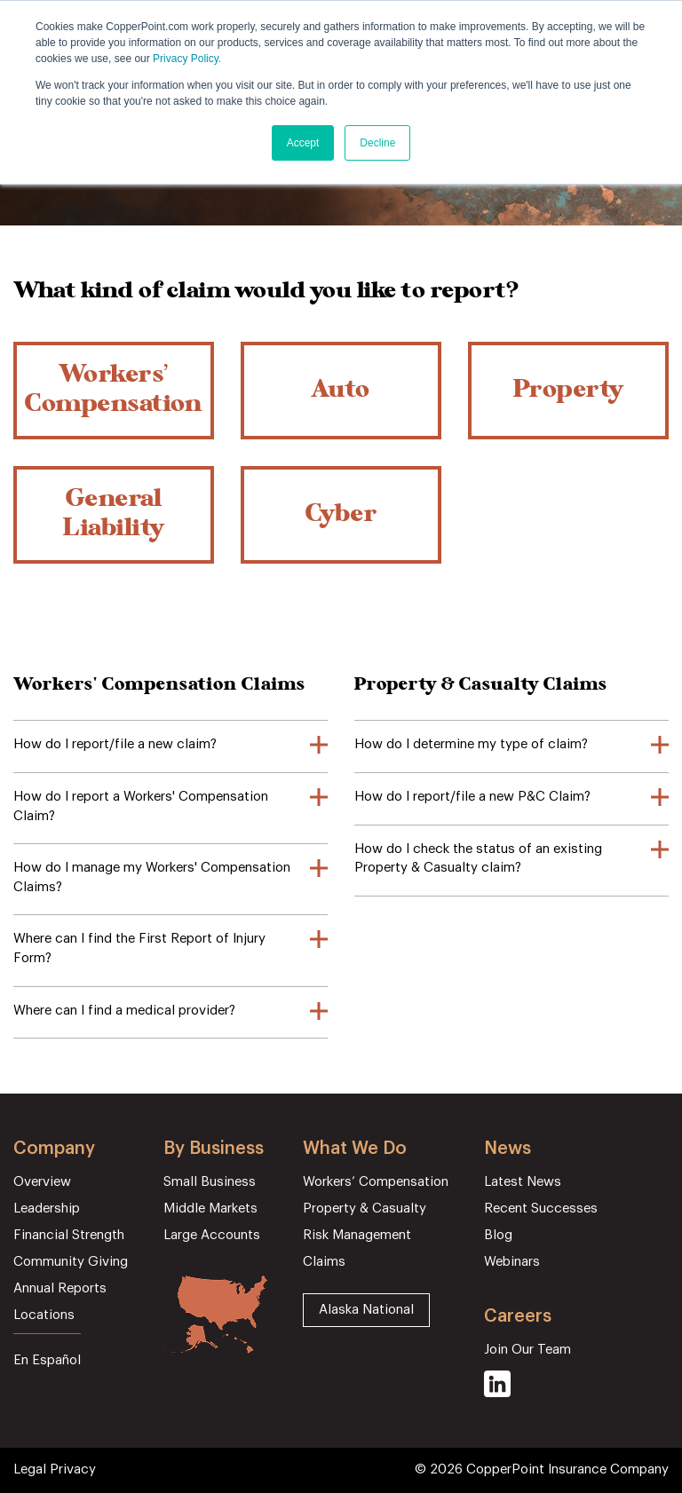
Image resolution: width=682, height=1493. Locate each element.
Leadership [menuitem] (46, 1208)
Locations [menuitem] (44, 1315)
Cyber (341, 515)
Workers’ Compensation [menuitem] (375, 1182)
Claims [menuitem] (324, 1261)
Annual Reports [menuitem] (60, 1288)
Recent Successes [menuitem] (541, 1208)
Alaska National (366, 1309)
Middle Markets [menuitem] (210, 1208)
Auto (341, 391)
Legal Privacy (54, 1469)
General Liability (113, 515)
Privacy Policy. (187, 58)
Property (568, 391)
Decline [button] (377, 143)
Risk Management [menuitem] (357, 1235)
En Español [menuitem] (47, 1360)
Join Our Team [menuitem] (527, 1349)
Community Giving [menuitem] (70, 1261)
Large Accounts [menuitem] (211, 1235)
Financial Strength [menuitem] (68, 1235)
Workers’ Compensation (113, 391)
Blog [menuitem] (498, 1235)
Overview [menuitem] (42, 1182)
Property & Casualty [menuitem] (364, 1208)
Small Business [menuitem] (209, 1182)
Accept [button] (303, 143)
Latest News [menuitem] (522, 1182)
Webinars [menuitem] (512, 1261)
